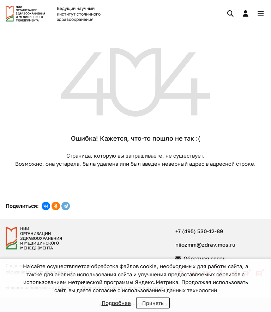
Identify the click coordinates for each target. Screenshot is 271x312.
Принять (152, 303)
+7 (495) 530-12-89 (199, 231)
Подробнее (116, 303)
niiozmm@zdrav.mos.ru (205, 244)
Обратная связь (200, 258)
